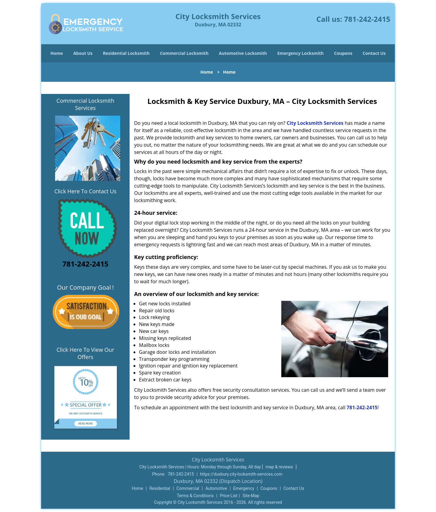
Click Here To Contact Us (85, 191)
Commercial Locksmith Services (85, 104)
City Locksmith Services (315, 123)
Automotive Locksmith (243, 53)
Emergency (243, 488)
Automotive (216, 488)
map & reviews (280, 466)
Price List (228, 495)
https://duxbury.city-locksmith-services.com (241, 474)
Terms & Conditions (195, 495)
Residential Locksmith (126, 53)
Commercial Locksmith (184, 53)
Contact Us (374, 53)
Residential (159, 488)
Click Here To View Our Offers (85, 353)
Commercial (188, 488)
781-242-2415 (367, 19)
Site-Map (251, 495)
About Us (83, 53)
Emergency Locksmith (300, 53)
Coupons (343, 53)
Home (56, 53)
